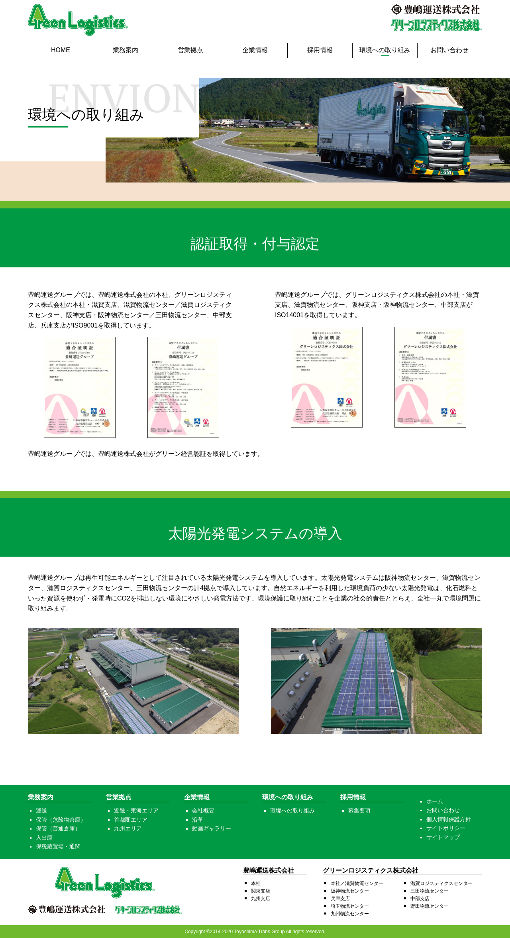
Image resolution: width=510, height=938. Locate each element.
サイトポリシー (445, 828)
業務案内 (125, 50)
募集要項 (359, 810)
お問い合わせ (449, 50)
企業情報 (255, 50)
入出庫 (44, 837)
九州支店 (260, 898)
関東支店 (260, 891)
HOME (60, 50)
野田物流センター (429, 906)
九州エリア (128, 828)
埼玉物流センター (350, 906)
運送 (41, 810)
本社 (256, 883)
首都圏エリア (130, 819)
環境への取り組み (384, 50)
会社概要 (203, 810)
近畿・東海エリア (136, 810)
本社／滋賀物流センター (357, 883)
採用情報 (320, 50)
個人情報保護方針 (448, 819)
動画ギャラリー (211, 828)
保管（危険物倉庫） (61, 819)
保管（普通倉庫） (58, 828)
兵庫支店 (340, 898)
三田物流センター (429, 891)
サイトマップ (443, 837)
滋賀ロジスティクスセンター (441, 883)
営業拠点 (190, 50)
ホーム (434, 801)
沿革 (197, 819)
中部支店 (420, 898)
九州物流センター (350, 913)
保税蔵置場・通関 (58, 846)
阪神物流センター (350, 891)
